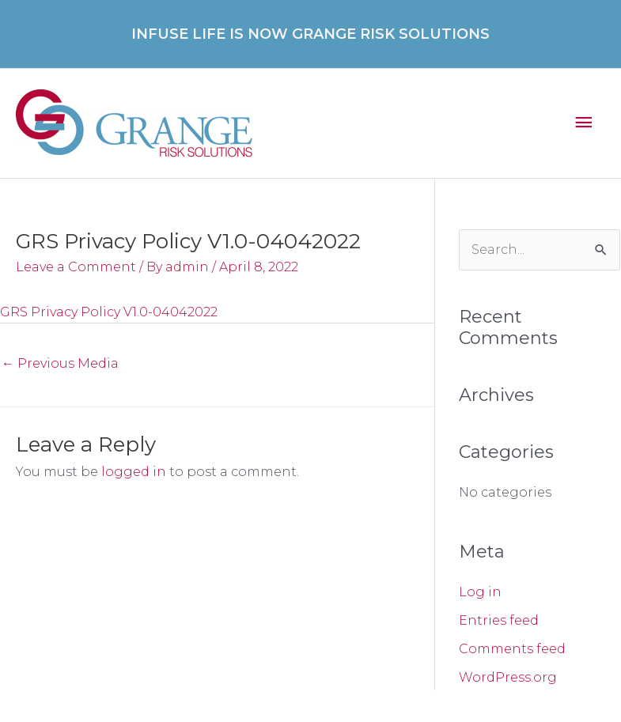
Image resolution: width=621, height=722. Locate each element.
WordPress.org (508, 677)
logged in (133, 471)
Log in (480, 591)
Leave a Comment (76, 266)
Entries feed (499, 620)
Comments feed (512, 648)
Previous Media (60, 363)
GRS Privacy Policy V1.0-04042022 (109, 311)
